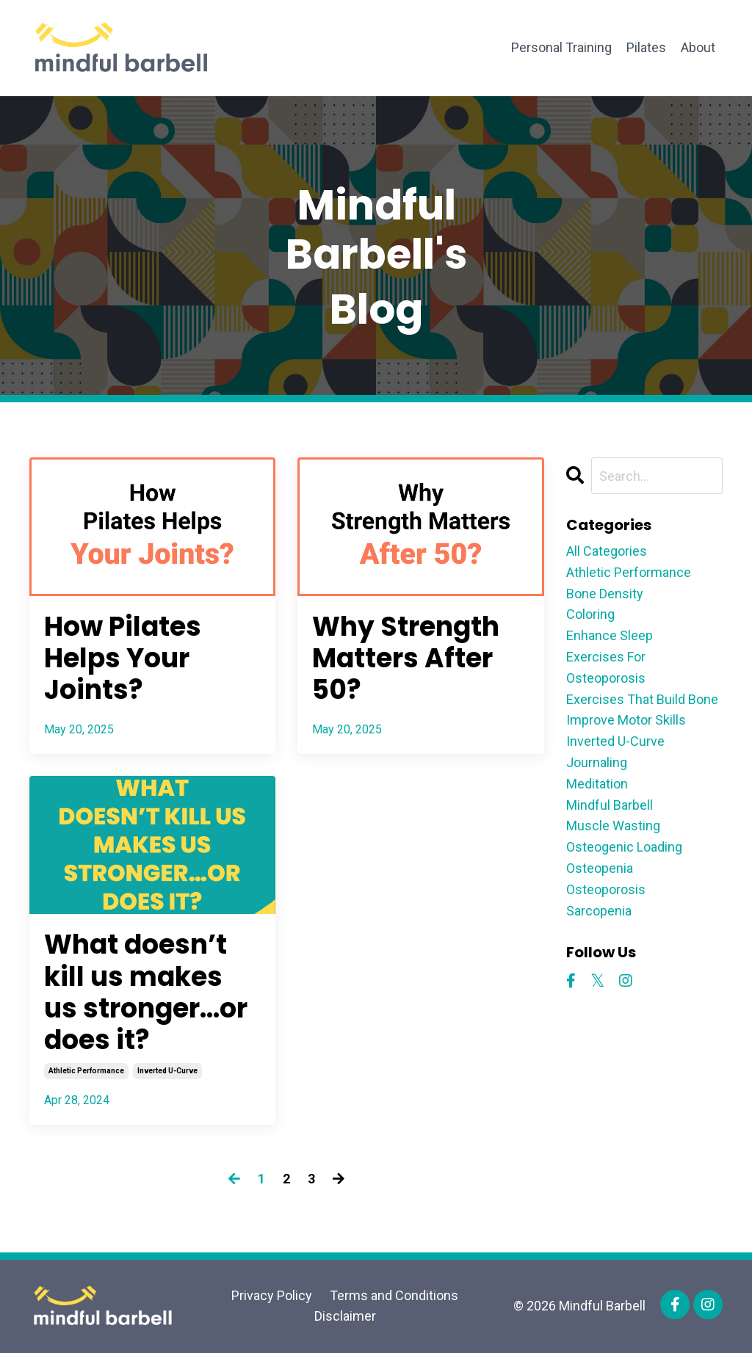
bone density (604, 593)
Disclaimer (345, 1316)
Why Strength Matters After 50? (405, 658)
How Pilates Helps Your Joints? (122, 658)
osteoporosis (606, 889)
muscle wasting (613, 825)
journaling (596, 762)
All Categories (606, 551)
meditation (597, 783)
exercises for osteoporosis (606, 667)
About (698, 47)
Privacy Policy (271, 1295)
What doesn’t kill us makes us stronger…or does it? (145, 992)
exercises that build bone (642, 699)
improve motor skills (626, 720)
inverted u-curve (167, 1071)
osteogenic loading (624, 847)
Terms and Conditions (394, 1295)
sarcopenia (599, 910)
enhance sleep (609, 635)
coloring (590, 614)
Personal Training (561, 47)
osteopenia (599, 868)
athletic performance (86, 1071)
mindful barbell (609, 805)
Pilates (646, 47)
